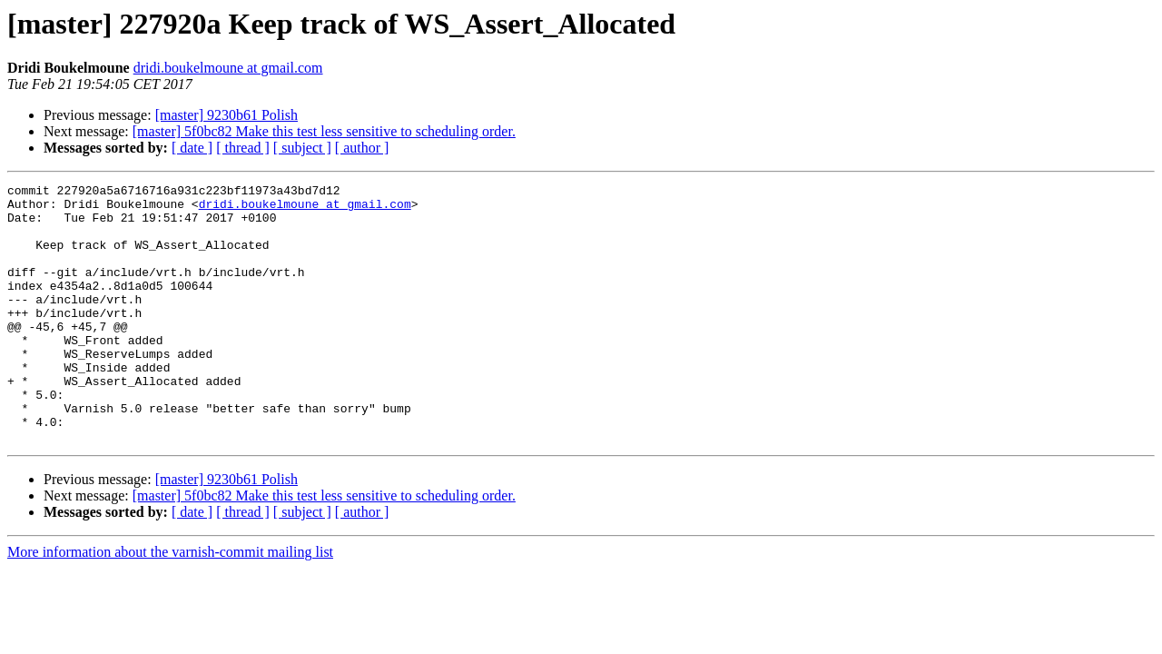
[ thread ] (243, 147)
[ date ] (192, 147)
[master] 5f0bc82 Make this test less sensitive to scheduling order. (324, 131)
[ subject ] (302, 147)
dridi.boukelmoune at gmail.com (228, 67)
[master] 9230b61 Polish (226, 115)
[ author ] (362, 147)
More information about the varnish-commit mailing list (170, 603)
